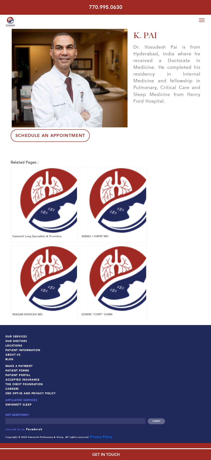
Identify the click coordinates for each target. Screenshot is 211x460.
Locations (13, 345)
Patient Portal (17, 374)
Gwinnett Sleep (18, 404)
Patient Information (22, 350)
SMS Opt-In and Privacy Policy (30, 393)
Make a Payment (19, 365)
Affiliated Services (21, 399)
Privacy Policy (101, 436)
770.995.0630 (105, 7)
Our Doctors (16, 340)
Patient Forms (17, 370)
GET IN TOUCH (105, 454)
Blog (9, 359)
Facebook (34, 429)
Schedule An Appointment (50, 135)
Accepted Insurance (22, 379)
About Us (13, 354)
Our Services (16, 336)
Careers (12, 388)
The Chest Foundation (24, 384)
